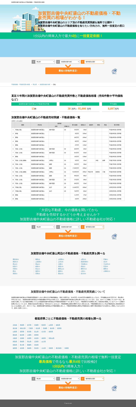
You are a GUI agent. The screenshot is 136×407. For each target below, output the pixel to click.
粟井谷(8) (16, 259)
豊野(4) (105, 268)
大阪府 (15, 338)
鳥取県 (15, 341)
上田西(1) (61, 259)
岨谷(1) (37, 266)
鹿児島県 (58, 348)
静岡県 (36, 335)
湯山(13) (60, 273)
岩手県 (29, 325)
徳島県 (15, 345)
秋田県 (43, 325)
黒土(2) (15, 264)
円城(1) (105, 259)
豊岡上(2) (61, 268)
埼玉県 (38, 328)
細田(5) (60, 271)
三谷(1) (83, 271)
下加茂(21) (84, 264)
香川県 (22, 345)
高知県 (36, 345)
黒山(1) (37, 264)
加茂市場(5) (84, 261)
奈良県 (36, 338)
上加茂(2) (38, 261)
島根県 (22, 341)
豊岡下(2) (84, 268)
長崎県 (29, 348)
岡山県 (29, 341)
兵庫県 (29, 338)
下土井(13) (106, 264)
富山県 (36, 331)
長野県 (22, 331)
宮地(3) (37, 273)
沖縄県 (66, 348)
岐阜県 (22, 335)
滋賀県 (43, 338)
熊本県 (36, 348)
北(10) (105, 261)
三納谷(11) (106, 271)
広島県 (36, 341)
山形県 (51, 325)
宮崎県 (51, 348)
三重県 (29, 335)
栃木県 (52, 328)
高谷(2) (83, 266)
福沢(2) (37, 271)
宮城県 (36, 325)
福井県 (51, 331)
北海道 (15, 325)
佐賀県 (22, 348)
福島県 (58, 325)
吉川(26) (83, 273)
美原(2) (15, 273)
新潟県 (29, 331)
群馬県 (59, 328)
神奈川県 (23, 328)
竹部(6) (15, 268)
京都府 (22, 338)
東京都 (15, 328)
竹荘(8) (105, 266)
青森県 (22, 325)
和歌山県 (51, 338)
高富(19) (60, 266)
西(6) (14, 271)
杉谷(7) (15, 266)
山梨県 (15, 331)
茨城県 (45, 328)
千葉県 (31, 328)
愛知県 (15, 335)
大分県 (43, 348)
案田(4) (37, 259)
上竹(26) (60, 261)
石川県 (43, 331)
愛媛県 (29, 345)
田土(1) (37, 268)
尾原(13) (15, 261)
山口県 (43, 341)
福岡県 (15, 348)
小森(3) (60, 264)
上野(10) (83, 259)
